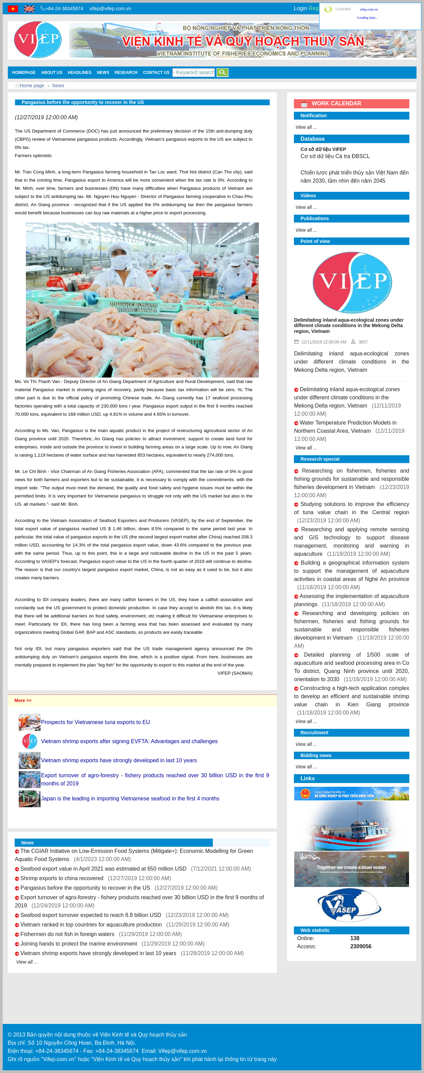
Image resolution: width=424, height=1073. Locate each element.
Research (126, 72)
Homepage (24, 72)
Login (300, 8)
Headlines (79, 72)
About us (52, 72)
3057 (359, 342)
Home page (32, 85)
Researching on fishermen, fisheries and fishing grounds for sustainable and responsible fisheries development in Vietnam (351, 479)
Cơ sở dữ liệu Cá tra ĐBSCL (335, 156)
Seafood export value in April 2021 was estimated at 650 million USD (103, 869)
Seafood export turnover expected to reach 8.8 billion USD (90, 915)
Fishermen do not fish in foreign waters (67, 934)
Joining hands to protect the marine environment (78, 944)
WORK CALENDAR (331, 103)
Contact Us (156, 72)
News (103, 72)
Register (319, 8)
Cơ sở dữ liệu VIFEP (323, 149)
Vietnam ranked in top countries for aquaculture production (91, 925)
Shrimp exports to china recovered (62, 878)
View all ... (27, 962)
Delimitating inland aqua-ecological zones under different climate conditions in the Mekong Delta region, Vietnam (347, 397)
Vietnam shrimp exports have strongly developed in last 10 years (98, 953)
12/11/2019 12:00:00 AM (320, 342)
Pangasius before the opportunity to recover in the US (85, 888)
